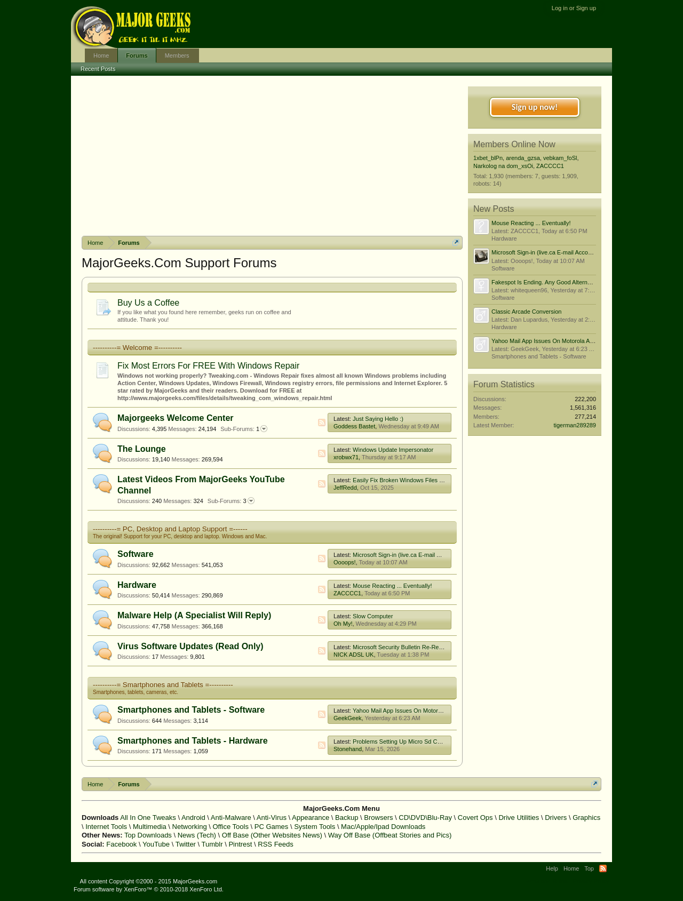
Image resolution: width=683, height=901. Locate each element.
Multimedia (149, 827)
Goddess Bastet (354, 426)
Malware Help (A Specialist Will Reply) (194, 615)
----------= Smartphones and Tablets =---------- (163, 685)
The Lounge (141, 448)
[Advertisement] (272, 155)
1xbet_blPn (488, 158)
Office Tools (230, 827)
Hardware (136, 584)
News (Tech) (197, 835)
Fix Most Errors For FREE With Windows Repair (208, 365)
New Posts (493, 208)
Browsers (378, 818)
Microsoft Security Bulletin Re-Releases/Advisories (419, 647)
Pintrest (240, 844)
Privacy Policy (591, 881)
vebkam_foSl (560, 158)
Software (135, 554)
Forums (136, 55)
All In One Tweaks (148, 818)
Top (589, 868)
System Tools (314, 827)
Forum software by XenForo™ (149, 889)
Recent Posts (98, 69)
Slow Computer (373, 616)
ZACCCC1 (347, 593)
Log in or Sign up (574, 8)
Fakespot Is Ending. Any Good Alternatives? (548, 282)
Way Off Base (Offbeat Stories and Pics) (390, 835)
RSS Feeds (275, 844)
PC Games (272, 827)
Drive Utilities (518, 818)
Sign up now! (535, 107)
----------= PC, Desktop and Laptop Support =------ (170, 529)
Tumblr (212, 844)
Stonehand (347, 749)
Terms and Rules (545, 881)
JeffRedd (345, 487)
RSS (321, 422)
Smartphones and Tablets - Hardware (192, 740)
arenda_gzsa (523, 158)
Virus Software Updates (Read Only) (190, 646)
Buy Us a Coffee (148, 302)
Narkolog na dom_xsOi (503, 166)
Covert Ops (475, 818)
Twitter (186, 844)
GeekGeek (347, 718)
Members (177, 55)
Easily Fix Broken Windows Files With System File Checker (430, 480)
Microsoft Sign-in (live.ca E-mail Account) (406, 555)
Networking (189, 827)
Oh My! (342, 623)
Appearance (310, 818)
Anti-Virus (272, 818)
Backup (346, 818)
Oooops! (344, 562)
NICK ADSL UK (353, 654)
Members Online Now (514, 144)
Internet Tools (106, 827)
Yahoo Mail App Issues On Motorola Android (410, 710)
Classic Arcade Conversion (526, 311)
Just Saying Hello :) (378, 419)
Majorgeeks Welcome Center (175, 417)
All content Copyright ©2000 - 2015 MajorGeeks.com (149, 881)
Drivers (556, 818)
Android (193, 818)
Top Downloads (148, 835)
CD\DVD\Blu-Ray (425, 818)
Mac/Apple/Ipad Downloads (383, 827)
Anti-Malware (231, 818)
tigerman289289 (574, 425)
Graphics (586, 818)
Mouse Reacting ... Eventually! (392, 586)
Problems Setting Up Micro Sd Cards (401, 741)
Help (552, 868)
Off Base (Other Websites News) (272, 835)
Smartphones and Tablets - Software (191, 709)
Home (101, 55)
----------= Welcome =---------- (137, 348)
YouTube (156, 844)
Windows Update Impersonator (393, 449)
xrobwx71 (346, 457)
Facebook (121, 844)
